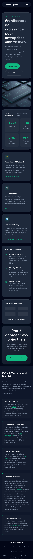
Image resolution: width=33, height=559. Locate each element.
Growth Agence (11, 4)
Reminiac (19, 490)
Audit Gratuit (12, 66)
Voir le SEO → (9, 208)
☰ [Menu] (27, 4)
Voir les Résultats (14, 73)
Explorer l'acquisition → (13, 177)
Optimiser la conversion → (14, 239)
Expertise (7, 547)
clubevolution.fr (15, 525)
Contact (26, 547)
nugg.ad (14, 406)
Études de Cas (17, 547)
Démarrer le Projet (16, 358)
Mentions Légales (16, 552)
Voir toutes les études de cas (16, 319)
